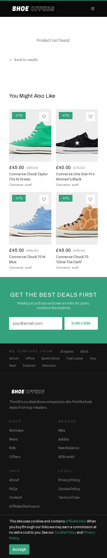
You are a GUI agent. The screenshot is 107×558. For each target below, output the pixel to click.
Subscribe (81, 323)
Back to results (23, 60)
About (14, 480)
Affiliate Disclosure (24, 506)
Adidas (63, 439)
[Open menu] (93, 8)
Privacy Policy (69, 480)
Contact (15, 497)
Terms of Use (68, 497)
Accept (19, 549)
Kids (12, 448)
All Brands (66, 457)
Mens (13, 439)
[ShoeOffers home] (32, 8)
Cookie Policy (69, 489)
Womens (16, 430)
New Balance (68, 448)
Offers (14, 457)
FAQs (13, 489)
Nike (61, 430)
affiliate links (75, 521)
